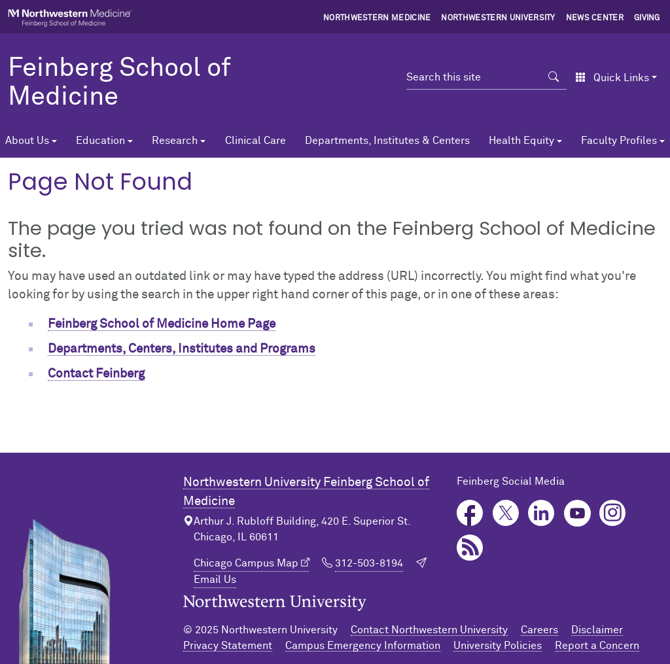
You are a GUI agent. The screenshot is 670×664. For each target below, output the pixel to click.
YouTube (577, 513)
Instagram (612, 513)
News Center (595, 18)
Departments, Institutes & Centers (387, 140)
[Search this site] (473, 77)
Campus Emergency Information (362, 645)
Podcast (470, 547)
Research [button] (175, 140)
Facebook (470, 513)
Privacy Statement (227, 645)
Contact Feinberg (96, 374)
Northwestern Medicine (377, 18)
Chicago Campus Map (246, 563)
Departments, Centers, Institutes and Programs (181, 349)
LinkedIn (541, 513)
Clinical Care (255, 140)
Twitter (506, 513)
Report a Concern (597, 645)
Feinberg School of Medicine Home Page (161, 324)
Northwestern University (498, 18)
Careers (539, 630)
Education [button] (100, 140)
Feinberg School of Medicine (119, 83)
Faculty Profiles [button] (619, 140)
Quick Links (612, 78)
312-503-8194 (369, 563)
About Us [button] (27, 140)
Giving (647, 18)
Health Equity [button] (521, 140)
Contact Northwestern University (429, 630)
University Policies (497, 645)
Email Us (215, 579)
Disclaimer (597, 630)
